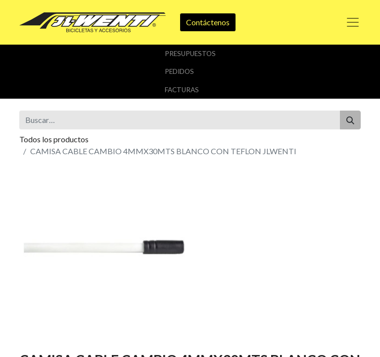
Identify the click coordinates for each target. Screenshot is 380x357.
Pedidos (179, 71)
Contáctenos (208, 22)
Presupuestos (190, 54)
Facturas (182, 90)
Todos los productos (54, 139)
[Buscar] (350, 120)
